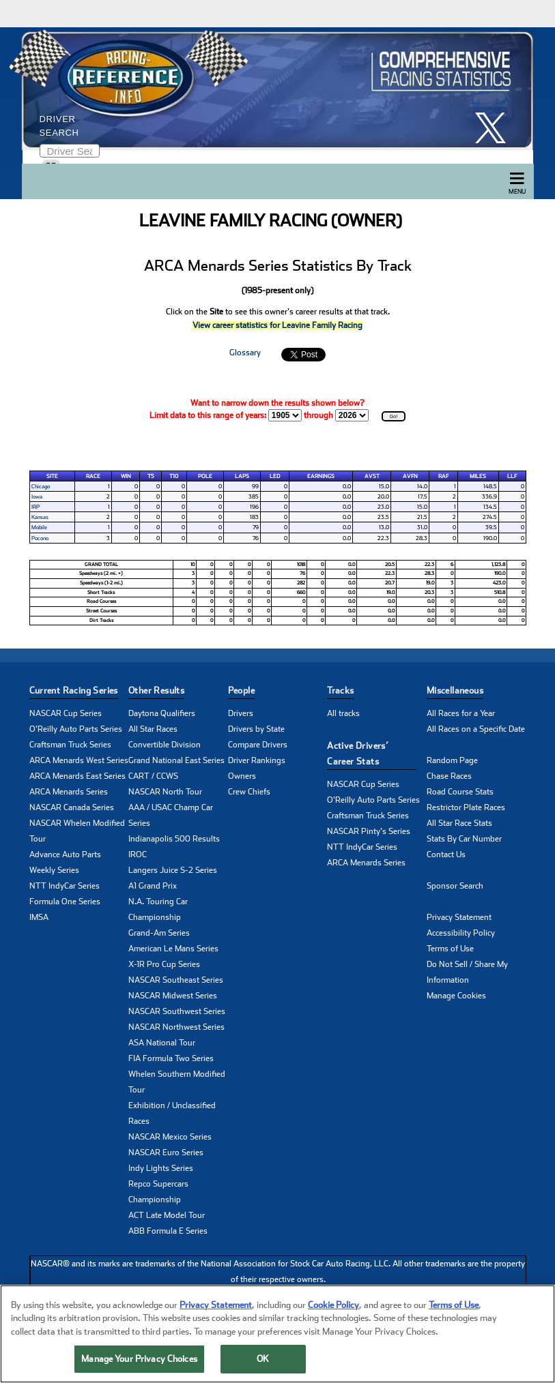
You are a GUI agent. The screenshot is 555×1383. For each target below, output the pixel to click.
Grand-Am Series (159, 933)
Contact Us (446, 854)
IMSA (38, 917)
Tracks (340, 690)
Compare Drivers (257, 744)
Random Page (452, 760)
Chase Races (449, 776)
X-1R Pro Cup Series (164, 964)
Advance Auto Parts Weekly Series (65, 862)
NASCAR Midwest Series (172, 995)
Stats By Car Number (464, 839)
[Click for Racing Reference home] (274, 88)
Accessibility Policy (461, 933)
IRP (35, 506)
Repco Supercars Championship (158, 1191)
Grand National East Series (176, 760)
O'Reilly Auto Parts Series (75, 729)
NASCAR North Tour (165, 792)
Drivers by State (256, 729)
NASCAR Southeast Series (175, 980)
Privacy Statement (459, 917)
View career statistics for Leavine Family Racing (277, 325)
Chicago (40, 486)
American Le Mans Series (173, 948)
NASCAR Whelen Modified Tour (77, 831)
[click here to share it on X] (495, 128)
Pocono (39, 538)
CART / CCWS (153, 776)
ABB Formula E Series (168, 1231)
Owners (242, 776)
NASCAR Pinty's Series (368, 831)
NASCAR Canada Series (71, 807)
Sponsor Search (455, 886)
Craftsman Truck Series (70, 744)
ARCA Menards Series (68, 792)
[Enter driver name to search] (70, 151)
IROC (137, 854)
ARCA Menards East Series (77, 776)
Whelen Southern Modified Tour (176, 1082)
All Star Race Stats (459, 823)
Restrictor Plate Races (466, 807)
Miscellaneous (455, 690)
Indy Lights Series (160, 1168)
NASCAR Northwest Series (176, 1027)
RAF (443, 476)
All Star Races (152, 729)
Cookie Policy (333, 1305)
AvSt (372, 476)
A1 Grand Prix (152, 886)
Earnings (321, 476)
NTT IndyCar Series (64, 886)
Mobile (39, 527)
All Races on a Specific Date (476, 729)
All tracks (343, 713)
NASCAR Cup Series (65, 713)
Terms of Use (450, 948)
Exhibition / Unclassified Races (172, 1113)
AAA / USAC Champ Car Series (170, 815)
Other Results (156, 690)
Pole (205, 476)
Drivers (240, 713)
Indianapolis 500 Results (174, 839)
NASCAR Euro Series (165, 1152)
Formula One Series (64, 901)
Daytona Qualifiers (161, 713)
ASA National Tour (161, 1042)
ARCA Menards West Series (78, 760)
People (241, 690)
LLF (512, 476)
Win (126, 476)
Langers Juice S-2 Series (172, 870)
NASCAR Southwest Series (176, 1011)
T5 (150, 476)
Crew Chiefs (249, 792)
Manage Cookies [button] (456, 995)
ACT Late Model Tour (166, 1215)
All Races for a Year (461, 713)
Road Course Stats (460, 792)
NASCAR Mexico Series (170, 1137)
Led (275, 476)
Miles (478, 476)
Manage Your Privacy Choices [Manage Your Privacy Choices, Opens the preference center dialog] (139, 1359)
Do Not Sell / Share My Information (467, 972)
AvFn (410, 476)
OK (263, 1359)
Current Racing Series (73, 690)
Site (52, 476)
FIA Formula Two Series (171, 1058)
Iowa (36, 496)
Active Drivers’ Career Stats (357, 754)
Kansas (39, 517)
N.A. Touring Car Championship (158, 909)
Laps (242, 476)
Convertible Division (164, 744)
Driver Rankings (256, 760)
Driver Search (59, 126)
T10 (173, 476)
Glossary (245, 352)
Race (93, 476)
